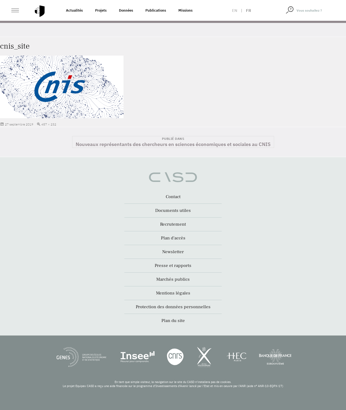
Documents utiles (173, 211)
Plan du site (173, 321)
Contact (173, 197)
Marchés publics (173, 279)
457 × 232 (48, 124)
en (234, 10)
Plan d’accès (173, 238)
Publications (155, 10)
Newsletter (173, 252)
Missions (185, 10)
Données (126, 10)
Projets (101, 10)
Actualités (74, 10)
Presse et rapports (173, 266)
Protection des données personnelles (173, 307)
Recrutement (173, 224)
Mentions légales (173, 293)
